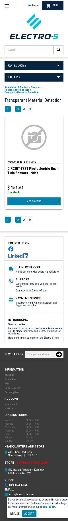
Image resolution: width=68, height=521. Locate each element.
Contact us (10, 379)
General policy (12, 388)
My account (11, 404)
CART (52, 6)
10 (18, 109)
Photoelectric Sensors (17, 89)
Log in (33, 5)
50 (30, 109)
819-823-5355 (18, 485)
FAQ (7, 383)
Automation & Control (16, 87)
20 (24, 109)
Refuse (14, 513)
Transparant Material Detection (22, 92)
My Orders (10, 408)
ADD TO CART (34, 201)
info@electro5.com (37, 290)
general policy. (48, 506)
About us (9, 374)
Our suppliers (12, 392)
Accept (29, 513)
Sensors (35, 87)
